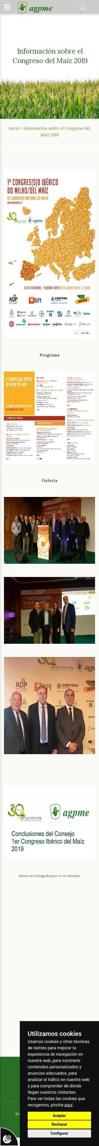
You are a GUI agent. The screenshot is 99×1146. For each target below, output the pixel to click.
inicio (14, 128)
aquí (68, 1104)
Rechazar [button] (59, 1124)
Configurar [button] (59, 1133)
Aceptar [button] (59, 1116)
